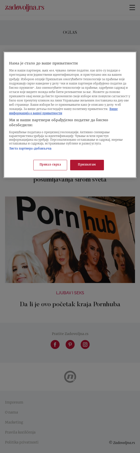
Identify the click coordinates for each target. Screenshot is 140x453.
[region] (70, 115)
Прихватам (87, 165)
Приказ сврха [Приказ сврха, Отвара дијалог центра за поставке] (50, 165)
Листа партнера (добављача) (30, 149)
